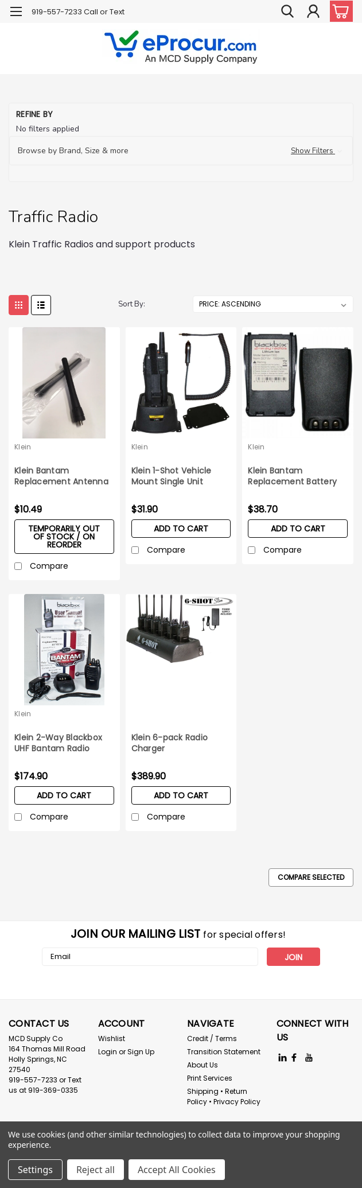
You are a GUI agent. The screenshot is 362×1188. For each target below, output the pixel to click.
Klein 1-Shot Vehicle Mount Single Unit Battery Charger (171, 476)
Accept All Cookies (177, 1169)
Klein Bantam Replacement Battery (292, 476)
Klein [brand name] (22, 447)
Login (107, 1052)
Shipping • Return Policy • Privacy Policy (223, 1096)
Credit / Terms (212, 1038)
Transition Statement (223, 1052)
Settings (35, 1169)
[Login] (313, 11)
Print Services (209, 1078)
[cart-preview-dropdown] (338, 11)
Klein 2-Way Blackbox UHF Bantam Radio (58, 743)
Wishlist (111, 1038)
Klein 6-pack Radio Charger (169, 743)
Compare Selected (311, 877)
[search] (287, 11)
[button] (181, 151)
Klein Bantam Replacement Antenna (61, 476)
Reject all (95, 1169)
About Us (202, 1065)
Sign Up (140, 1052)
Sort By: (131, 304)
